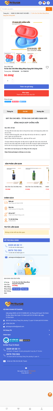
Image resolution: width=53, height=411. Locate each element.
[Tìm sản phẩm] (23, 9)
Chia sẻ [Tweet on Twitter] (22, 101)
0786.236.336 (10, 319)
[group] (26, 35)
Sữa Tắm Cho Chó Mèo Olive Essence (36, 186)
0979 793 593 (15, 249)
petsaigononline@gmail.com (15, 322)
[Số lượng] (7, 81)
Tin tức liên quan (11, 226)
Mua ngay (25, 94)
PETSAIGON (32, 366)
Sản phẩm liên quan (13, 164)
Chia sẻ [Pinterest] (15, 101)
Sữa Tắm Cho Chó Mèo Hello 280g (15, 186)
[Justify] (48, 9)
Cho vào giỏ (16, 288)
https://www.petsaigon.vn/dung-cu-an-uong (17, 152)
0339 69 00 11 (15, 244)
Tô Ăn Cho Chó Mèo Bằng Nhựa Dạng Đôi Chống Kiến (21, 282)
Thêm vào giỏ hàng (26, 86)
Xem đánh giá (8, 66)
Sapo (30, 368)
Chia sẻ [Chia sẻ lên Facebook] (7, 101)
